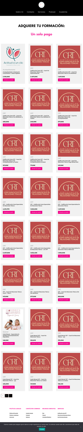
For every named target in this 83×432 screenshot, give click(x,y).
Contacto (30, 12)
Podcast (52, 12)
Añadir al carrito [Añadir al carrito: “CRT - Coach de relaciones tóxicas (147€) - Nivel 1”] (9, 300)
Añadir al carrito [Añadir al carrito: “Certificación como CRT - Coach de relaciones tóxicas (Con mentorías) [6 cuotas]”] (36, 125)
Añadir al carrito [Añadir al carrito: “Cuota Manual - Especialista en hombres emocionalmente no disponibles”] (9, 344)
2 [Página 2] (6, 397)
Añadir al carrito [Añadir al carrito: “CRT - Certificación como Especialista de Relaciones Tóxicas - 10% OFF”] (36, 257)
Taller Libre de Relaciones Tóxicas (65, 416)
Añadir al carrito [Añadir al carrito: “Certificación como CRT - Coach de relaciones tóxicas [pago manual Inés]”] (64, 169)
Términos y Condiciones (14, 416)
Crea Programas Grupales (63, 418)
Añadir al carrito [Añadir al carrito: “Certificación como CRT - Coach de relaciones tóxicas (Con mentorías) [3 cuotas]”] (9, 125)
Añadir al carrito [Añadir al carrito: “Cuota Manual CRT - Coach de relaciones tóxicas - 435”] (9, 388)
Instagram (28, 418)
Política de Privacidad (14, 414)
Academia (63, 12)
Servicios (41, 12)
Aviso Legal (12, 418)
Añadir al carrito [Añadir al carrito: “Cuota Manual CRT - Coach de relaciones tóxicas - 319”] (64, 344)
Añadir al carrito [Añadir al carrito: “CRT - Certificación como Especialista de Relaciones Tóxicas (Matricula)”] (64, 257)
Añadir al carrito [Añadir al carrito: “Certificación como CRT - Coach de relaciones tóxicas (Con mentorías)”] (64, 80)
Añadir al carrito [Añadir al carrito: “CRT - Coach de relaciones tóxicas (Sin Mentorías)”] (36, 300)
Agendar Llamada (30, 414)
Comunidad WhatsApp (47, 418)
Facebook (28, 416)
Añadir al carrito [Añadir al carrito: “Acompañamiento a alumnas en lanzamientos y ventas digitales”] (9, 80)
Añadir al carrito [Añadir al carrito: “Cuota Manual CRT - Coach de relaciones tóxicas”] (36, 344)
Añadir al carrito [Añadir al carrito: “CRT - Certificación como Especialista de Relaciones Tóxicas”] (9, 213)
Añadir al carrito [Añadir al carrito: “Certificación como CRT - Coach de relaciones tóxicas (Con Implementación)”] (36, 80)
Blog (43, 414)
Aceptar (42, 429)
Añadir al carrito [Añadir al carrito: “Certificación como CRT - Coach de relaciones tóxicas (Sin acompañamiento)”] (64, 125)
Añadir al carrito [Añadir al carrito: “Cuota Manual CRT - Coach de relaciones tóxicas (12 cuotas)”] (36, 388)
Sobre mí (19, 12)
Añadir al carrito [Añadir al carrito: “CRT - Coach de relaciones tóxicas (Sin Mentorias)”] (64, 300)
